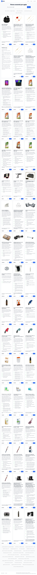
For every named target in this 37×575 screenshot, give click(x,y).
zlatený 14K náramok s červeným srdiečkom (7, 550)
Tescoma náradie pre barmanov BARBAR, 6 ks (5, 210)
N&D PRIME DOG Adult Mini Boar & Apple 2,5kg (6, 56)
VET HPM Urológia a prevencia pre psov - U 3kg (18, 427)
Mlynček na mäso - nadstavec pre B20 (18, 181)
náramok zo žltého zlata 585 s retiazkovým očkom (29, 550)
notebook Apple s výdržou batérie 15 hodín (6, 63)
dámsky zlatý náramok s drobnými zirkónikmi (23, 558)
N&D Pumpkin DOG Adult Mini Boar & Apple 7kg (18, 121)
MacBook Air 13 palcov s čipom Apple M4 (6, 61)
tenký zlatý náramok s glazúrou (18, 550)
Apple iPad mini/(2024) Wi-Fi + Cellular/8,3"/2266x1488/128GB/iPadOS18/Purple (7, 88)
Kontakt (34, 1)
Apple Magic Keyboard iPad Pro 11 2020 (30, 546)
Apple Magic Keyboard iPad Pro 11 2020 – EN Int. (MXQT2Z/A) (18, 89)
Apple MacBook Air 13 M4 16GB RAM (6, 60)
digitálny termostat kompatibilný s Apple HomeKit (6, 54)
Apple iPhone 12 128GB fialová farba (19, 546)
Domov (28, 1)
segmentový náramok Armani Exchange (16, 564)
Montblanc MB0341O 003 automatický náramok (8, 560)
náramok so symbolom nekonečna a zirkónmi (29, 560)
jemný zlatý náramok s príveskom (9, 562)
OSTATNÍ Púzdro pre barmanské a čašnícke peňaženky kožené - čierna (18, 274)
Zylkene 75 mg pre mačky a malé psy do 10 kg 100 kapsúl (30, 394)
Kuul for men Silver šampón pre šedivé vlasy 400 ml (18, 519)
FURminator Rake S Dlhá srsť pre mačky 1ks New (30, 336)
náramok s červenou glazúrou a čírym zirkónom (13, 554)
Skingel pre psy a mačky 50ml (6, 394)
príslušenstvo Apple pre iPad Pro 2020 (6, 52)
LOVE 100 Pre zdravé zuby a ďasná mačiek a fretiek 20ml (29, 365)
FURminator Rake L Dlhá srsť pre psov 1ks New (30, 308)
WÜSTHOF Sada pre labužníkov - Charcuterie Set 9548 (6, 243)
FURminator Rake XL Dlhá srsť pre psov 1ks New (6, 336)
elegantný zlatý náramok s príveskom (30, 556)
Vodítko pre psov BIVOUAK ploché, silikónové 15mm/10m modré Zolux (30, 455)
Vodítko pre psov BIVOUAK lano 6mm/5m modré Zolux (6, 455)
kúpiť (10, 44)
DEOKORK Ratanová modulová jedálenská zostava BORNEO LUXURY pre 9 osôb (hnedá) (18, 211)
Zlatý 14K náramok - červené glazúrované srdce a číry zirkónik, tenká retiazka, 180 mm (18, 25)
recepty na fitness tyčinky (18, 12)
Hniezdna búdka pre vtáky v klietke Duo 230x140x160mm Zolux (6, 366)
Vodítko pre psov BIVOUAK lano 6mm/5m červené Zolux (18, 455)
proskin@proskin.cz (27, 573)
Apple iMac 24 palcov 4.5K (6, 548)
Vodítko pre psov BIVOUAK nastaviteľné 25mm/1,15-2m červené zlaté (29, 427)
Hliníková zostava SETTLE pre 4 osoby (30, 210)
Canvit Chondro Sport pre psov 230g (6, 427)
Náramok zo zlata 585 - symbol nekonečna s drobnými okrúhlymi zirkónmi (18, 56)
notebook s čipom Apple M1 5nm (6, 67)
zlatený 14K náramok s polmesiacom (25, 554)
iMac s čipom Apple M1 (22, 548)
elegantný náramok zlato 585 (6, 564)
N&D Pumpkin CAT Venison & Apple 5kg (18, 150)
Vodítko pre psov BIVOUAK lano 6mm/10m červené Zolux (6, 483)
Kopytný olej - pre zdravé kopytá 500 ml (6, 308)
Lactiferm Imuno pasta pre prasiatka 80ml (29, 274)
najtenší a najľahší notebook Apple (6, 66)
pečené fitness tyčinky (4, 49)
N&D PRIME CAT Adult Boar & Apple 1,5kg (6, 150)
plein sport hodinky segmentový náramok (18, 566)
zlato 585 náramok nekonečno (18, 560)
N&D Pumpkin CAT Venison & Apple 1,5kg (30, 121)
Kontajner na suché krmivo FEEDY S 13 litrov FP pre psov (18, 365)
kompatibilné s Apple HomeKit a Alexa (6, 64)
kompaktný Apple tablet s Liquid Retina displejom (8, 546)
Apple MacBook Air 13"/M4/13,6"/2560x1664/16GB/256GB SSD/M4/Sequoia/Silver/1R (30, 56)
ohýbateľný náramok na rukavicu (30, 548)
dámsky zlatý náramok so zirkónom (7, 552)
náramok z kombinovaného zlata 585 (12, 558)
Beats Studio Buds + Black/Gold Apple (5, 25)
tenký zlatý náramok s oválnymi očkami (19, 556)
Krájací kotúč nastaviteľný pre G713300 (6, 274)
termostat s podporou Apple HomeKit (6, 53)
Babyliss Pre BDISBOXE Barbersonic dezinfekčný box (6, 519)
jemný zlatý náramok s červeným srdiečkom (18, 552)
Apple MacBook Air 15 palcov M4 (6, 57)
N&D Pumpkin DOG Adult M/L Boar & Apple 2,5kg (6, 121)
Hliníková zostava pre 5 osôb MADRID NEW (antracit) (18, 243)
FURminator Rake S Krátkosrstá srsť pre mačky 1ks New (18, 336)
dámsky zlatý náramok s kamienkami (27, 562)
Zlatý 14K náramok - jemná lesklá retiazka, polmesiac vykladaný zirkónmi (29, 25)
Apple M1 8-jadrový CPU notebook (6, 65)
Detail (8, 44)
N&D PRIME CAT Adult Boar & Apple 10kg (30, 150)
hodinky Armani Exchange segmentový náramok (28, 564)
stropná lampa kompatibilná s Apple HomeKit (6, 59)
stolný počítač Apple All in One (14, 548)
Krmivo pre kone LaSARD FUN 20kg (18, 308)
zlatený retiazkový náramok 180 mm (29, 552)
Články (31, 1)
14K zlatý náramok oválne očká (18, 562)
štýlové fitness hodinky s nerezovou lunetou (6, 51)
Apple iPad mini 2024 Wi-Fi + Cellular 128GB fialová (6, 69)
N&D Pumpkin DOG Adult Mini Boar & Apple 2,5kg (30, 88)
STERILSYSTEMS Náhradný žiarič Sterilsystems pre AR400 (30, 243)
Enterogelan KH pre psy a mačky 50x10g (18, 394)
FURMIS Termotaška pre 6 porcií (6, 181)
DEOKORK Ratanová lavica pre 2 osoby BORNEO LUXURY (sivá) (30, 182)
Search (29, 7)
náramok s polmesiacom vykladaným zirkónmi (7, 556)
